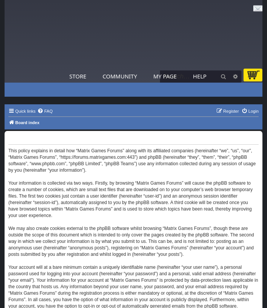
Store (77, 76)
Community (119, 76)
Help (200, 76)
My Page (165, 76)
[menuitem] (45, 111)
